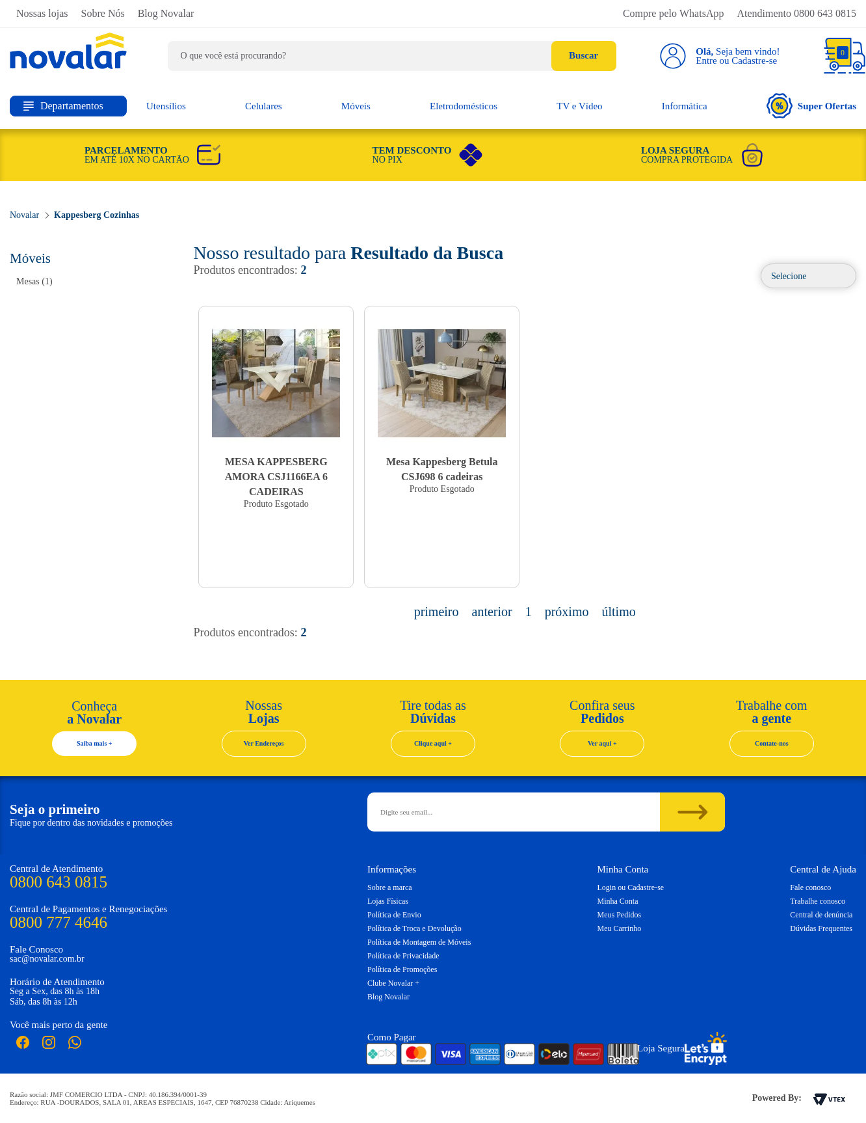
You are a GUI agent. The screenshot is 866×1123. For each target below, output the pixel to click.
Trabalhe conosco (817, 901)
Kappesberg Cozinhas (96, 215)
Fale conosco (810, 887)
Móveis (356, 106)
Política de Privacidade (403, 955)
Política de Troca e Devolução (414, 928)
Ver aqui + (602, 743)
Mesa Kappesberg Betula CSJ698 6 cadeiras (442, 469)
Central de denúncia (821, 914)
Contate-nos (772, 743)
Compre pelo (673, 13)
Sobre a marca (389, 887)
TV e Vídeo (579, 106)
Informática (684, 106)
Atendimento (796, 13)
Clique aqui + (433, 743)
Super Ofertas (811, 106)
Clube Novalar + (393, 983)
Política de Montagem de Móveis (419, 942)
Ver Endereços (264, 743)
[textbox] (392, 56)
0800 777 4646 (58, 922)
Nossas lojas (42, 13)
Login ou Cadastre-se (630, 887)
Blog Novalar (166, 13)
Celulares (263, 106)
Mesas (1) (34, 281)
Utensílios (166, 106)
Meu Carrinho (619, 928)
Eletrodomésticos (463, 106)
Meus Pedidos (619, 914)
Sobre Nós (103, 13)
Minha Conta (617, 901)
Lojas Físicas (387, 901)
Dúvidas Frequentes (821, 928)
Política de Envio (394, 914)
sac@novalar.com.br (47, 959)
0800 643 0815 (58, 882)
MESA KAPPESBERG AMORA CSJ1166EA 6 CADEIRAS (276, 476)
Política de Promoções (402, 969)
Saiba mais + (94, 743)
